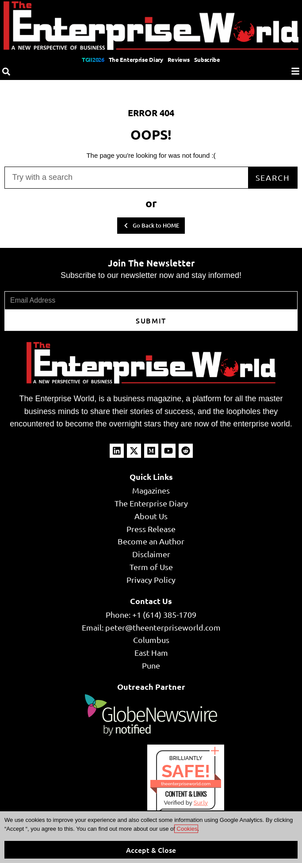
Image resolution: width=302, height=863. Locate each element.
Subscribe (207, 59)
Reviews (179, 59)
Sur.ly (201, 802)
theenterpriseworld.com (185, 783)
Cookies (186, 828)
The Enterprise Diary (136, 59)
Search (273, 177)
